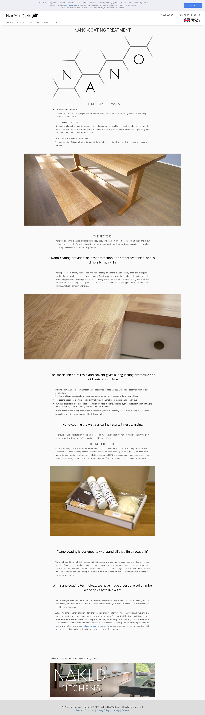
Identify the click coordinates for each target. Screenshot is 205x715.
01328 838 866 (167, 14)
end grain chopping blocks (93, 626)
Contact (55, 22)
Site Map (115, 710)
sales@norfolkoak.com (190, 14)
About (30, 22)
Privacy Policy (69, 5)
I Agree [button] (192, 5)
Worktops (20, 22)
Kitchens (9, 22)
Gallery (45, 22)
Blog (37, 22)
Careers (125, 710)
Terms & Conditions (85, 710)
